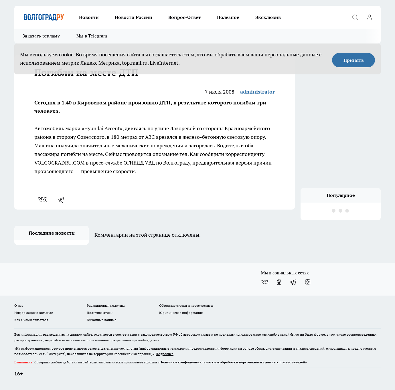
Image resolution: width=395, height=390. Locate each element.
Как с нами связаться (31, 320)
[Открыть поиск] (355, 17)
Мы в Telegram (91, 36)
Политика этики (99, 312)
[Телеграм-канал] (293, 282)
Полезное (228, 17)
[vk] (43, 200)
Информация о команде (33, 312)
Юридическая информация (181, 312)
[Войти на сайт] (369, 17)
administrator (257, 91)
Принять (353, 60)
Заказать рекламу (41, 36)
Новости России (133, 17)
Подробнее (164, 354)
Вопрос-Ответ (184, 17)
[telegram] (62, 200)
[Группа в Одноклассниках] (279, 282)
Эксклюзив (268, 17)
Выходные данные (101, 320)
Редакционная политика (106, 305)
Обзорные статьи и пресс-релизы (186, 305)
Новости (89, 17)
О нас (18, 305)
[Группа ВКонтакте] (265, 282)
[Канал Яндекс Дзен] (308, 282)
